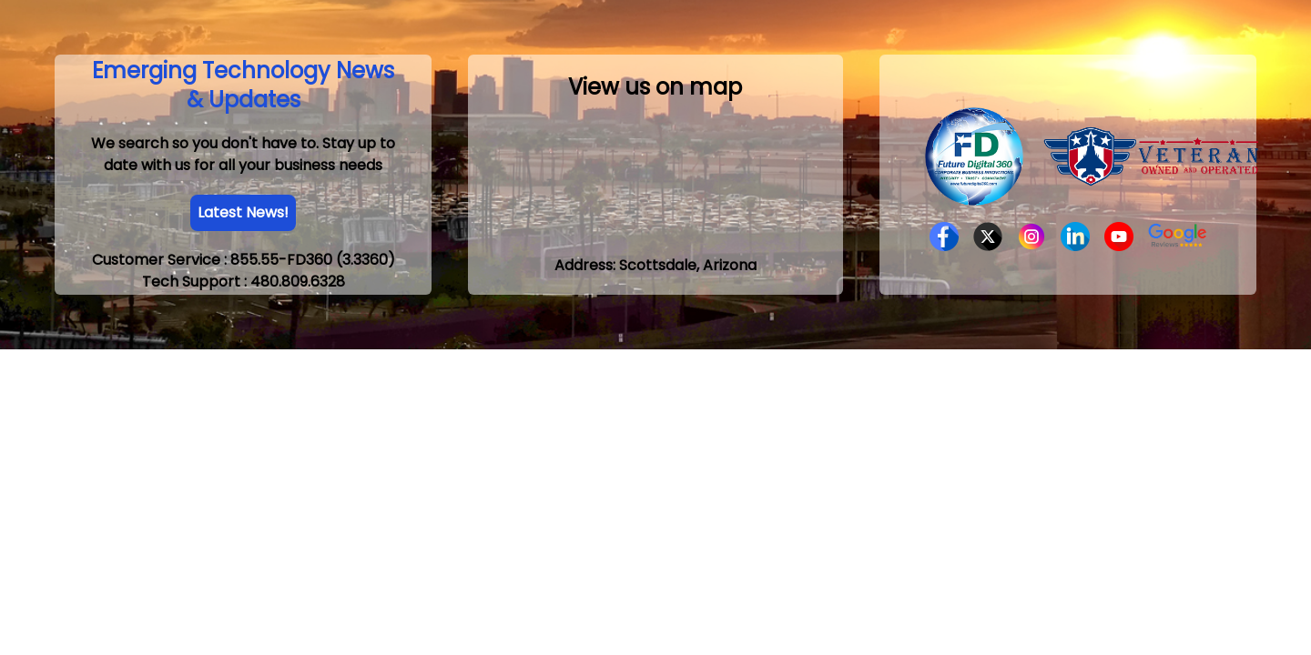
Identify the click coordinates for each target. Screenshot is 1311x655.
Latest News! (243, 212)
